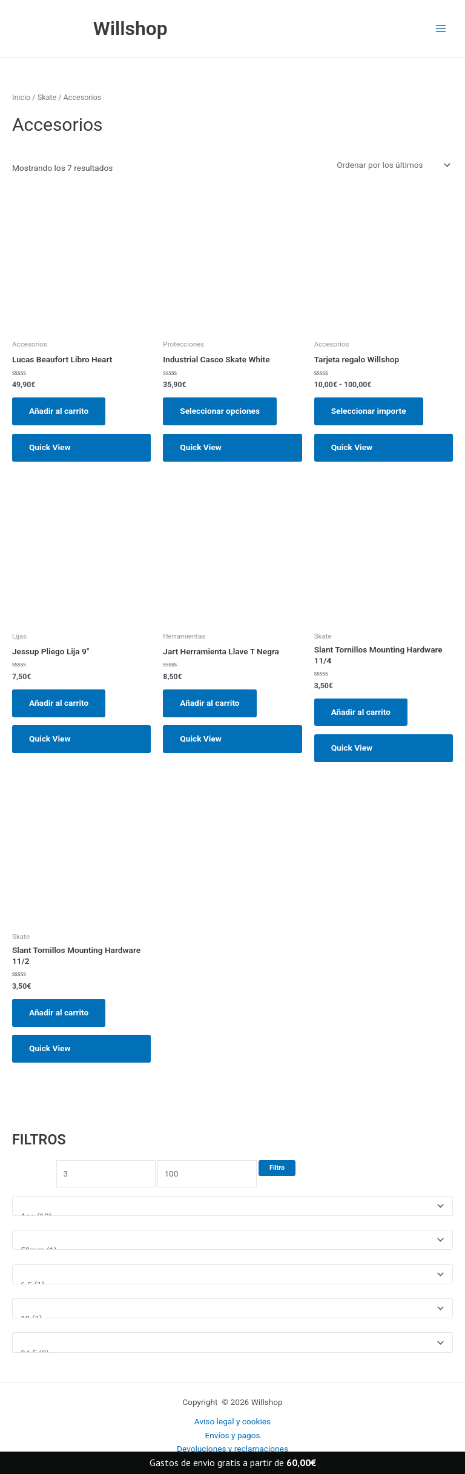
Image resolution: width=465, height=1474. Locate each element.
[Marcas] (232, 1206)
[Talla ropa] (232, 1308)
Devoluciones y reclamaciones (232, 1448)
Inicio (21, 97)
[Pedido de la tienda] (392, 165)
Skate (47, 97)
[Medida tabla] (232, 1274)
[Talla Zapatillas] (232, 1343)
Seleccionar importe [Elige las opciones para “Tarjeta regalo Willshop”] (368, 411)
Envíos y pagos (232, 1435)
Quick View (50, 447)
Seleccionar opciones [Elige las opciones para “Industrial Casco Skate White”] (220, 411)
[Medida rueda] (232, 1240)
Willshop (130, 28)
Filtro (277, 1168)
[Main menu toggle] (441, 29)
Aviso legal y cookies (232, 1421)
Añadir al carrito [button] (58, 411)
